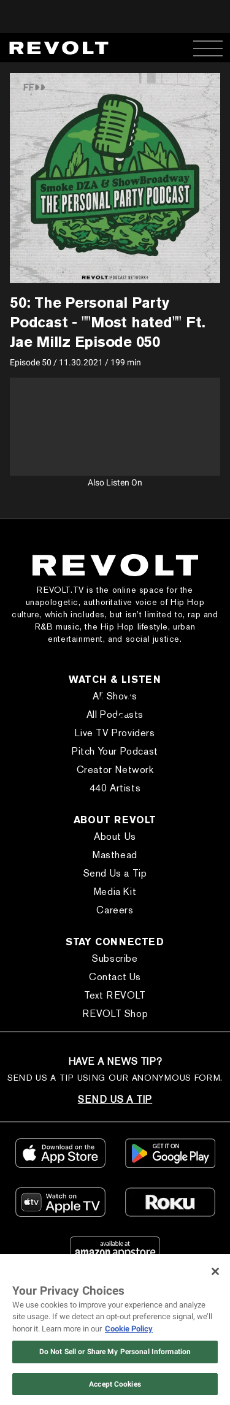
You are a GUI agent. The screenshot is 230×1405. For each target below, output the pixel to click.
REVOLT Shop (115, 1013)
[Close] (215, 1271)
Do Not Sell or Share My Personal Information (115, 1351)
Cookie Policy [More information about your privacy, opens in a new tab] (129, 1328)
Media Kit (115, 891)
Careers (114, 910)
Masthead (115, 854)
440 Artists (115, 788)
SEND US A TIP (115, 1099)
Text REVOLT (115, 995)
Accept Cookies (115, 1384)
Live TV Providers (115, 732)
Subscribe (114, 958)
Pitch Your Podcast (115, 751)
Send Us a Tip (115, 873)
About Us (115, 836)
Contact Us (115, 976)
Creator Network (115, 769)
